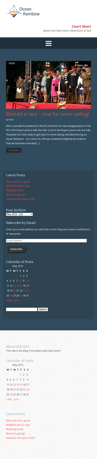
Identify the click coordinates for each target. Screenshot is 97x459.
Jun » (16, 300)
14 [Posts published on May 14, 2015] (17, 285)
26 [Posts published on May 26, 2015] (11, 295)
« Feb (9, 300)
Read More (14, 150)
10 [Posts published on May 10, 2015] (27, 280)
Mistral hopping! (15, 194)
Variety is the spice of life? (20, 199)
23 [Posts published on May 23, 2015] (24, 290)
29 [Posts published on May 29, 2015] (21, 295)
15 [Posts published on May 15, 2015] (21, 285)
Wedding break (14, 190)
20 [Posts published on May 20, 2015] (14, 290)
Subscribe (16, 249)
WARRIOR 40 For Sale (18, 186)
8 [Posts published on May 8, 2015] (20, 280)
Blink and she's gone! (18, 181)
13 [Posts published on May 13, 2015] (14, 285)
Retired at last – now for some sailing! (47, 114)
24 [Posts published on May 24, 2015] (27, 290)
